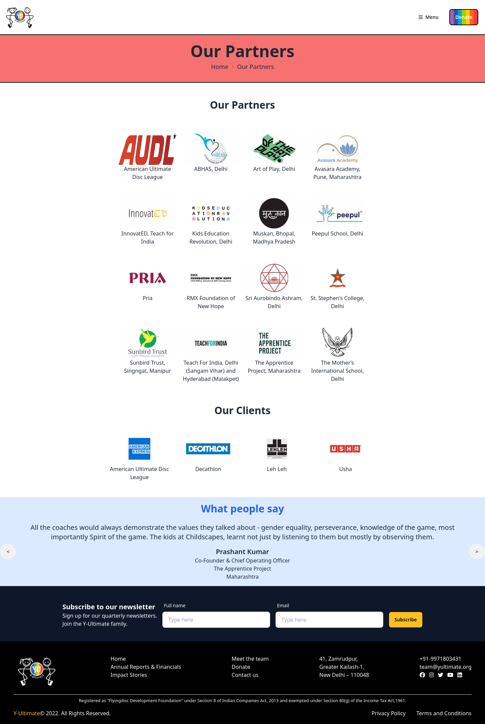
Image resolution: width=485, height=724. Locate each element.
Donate (463, 17)
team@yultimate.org (446, 667)
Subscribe (405, 619)
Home (219, 67)
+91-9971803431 (440, 658)
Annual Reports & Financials (145, 667)
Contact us (245, 675)
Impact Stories (128, 675)
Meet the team (250, 658)
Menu (429, 17)
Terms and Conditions (444, 713)
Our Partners (255, 67)
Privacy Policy (388, 713)
